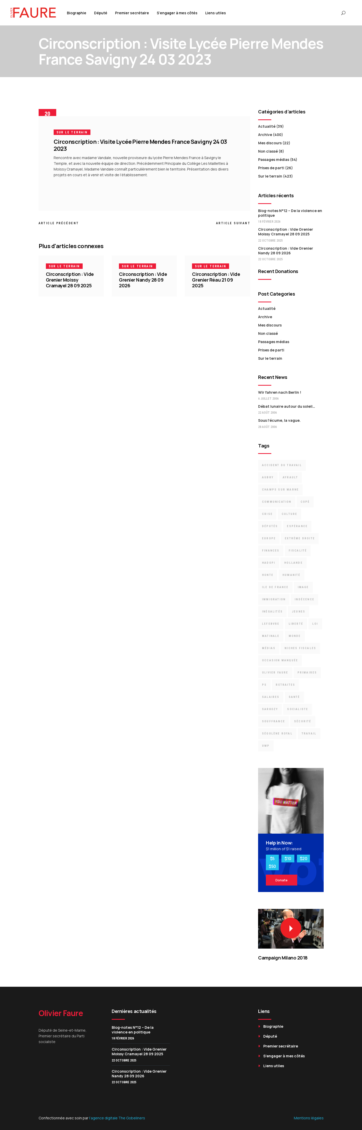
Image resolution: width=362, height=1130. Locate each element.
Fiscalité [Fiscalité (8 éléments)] (298, 550)
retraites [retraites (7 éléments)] (285, 684)
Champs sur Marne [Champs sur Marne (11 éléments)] (280, 489)
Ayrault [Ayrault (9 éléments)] (290, 477)
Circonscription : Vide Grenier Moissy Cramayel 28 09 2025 (70, 280)
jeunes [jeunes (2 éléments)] (298, 611)
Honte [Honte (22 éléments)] (267, 575)
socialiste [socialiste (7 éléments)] (297, 709)
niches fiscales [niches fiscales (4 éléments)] (300, 648)
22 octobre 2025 (270, 240)
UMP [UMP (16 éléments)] (266, 745)
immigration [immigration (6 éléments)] (274, 599)
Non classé (268, 151)
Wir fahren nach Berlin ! (279, 392)
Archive (265, 134)
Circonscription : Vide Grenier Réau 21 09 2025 (216, 280)
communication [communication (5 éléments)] (277, 501)
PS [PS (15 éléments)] (264, 684)
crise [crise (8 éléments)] (267, 514)
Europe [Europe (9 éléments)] (269, 538)
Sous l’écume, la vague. (279, 420)
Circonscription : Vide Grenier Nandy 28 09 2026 (143, 280)
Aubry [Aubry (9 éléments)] (268, 477)
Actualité (266, 126)
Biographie (273, 1026)
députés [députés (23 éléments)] (270, 526)
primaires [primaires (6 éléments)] (307, 672)
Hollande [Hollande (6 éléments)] (293, 562)
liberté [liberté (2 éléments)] (296, 623)
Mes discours (270, 142)
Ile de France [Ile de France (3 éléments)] (275, 587)
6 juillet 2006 (268, 398)
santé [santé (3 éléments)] (294, 697)
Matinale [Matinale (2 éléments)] (271, 636)
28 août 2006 (267, 427)
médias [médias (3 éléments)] (268, 648)
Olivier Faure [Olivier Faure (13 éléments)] (275, 672)
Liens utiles (273, 1065)
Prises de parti (271, 167)
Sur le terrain (72, 132)
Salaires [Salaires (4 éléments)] (271, 697)
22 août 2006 (267, 412)
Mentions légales (309, 1117)
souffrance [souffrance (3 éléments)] (273, 721)
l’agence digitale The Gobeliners (117, 1117)
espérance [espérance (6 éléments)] (297, 526)
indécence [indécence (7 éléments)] (304, 599)
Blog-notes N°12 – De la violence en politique (290, 213)
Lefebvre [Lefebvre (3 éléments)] (271, 623)
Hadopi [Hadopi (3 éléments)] (268, 562)
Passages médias (273, 159)
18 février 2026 (269, 221)
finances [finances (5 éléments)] (271, 550)
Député (270, 1036)
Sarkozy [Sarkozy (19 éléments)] (270, 709)
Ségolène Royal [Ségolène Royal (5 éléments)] (277, 733)
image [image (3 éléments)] (303, 587)
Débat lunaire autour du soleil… (286, 406)
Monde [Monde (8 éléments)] (295, 636)
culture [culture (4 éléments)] (289, 514)
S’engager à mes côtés (284, 1055)
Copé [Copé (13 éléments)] (305, 501)
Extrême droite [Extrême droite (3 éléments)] (300, 538)
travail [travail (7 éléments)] (309, 733)
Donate (281, 880)
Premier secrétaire (280, 1046)
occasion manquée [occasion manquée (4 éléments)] (280, 660)
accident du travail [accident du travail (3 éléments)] (282, 465)
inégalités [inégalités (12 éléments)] (272, 611)
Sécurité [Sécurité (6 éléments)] (302, 721)
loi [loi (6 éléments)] (315, 623)
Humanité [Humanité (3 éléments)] (291, 575)
